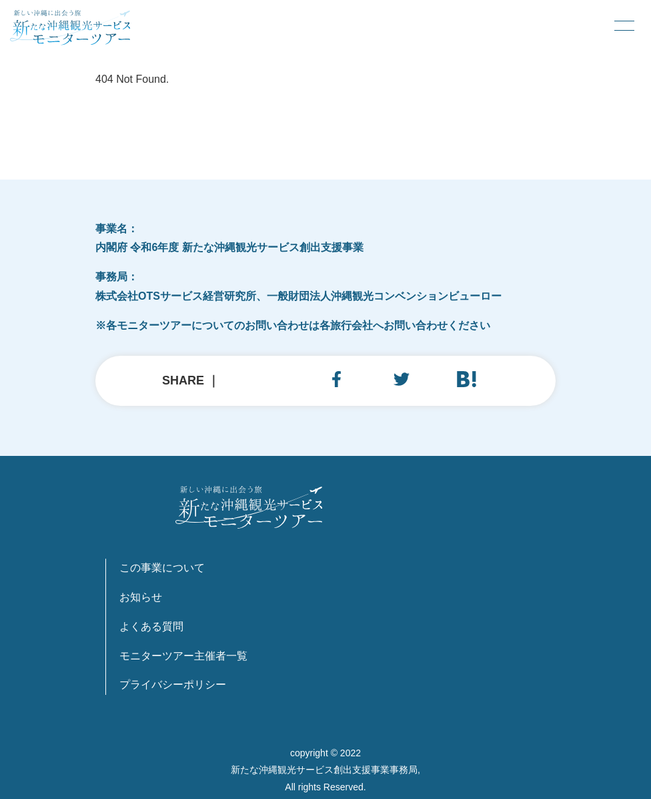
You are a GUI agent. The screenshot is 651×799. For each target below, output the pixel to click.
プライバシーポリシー (172, 684)
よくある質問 (151, 626)
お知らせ (140, 597)
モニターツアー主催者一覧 (183, 655)
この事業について (162, 567)
